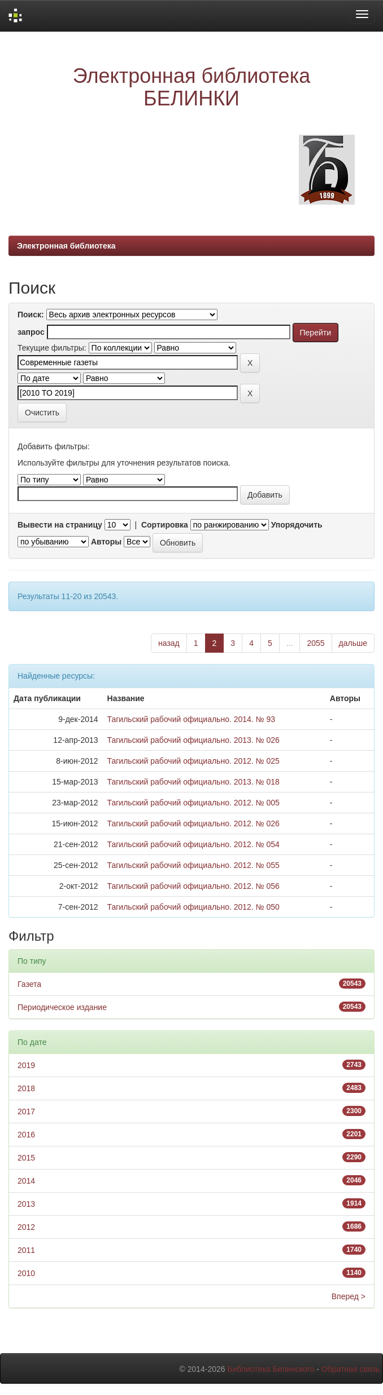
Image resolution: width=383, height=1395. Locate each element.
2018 (26, 1088)
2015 (26, 1157)
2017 (26, 1111)
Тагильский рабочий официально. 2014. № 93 (191, 719)
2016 (26, 1134)
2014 (26, 1180)
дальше (353, 643)
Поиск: (31, 314)
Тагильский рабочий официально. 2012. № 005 (193, 802)
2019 (26, 1065)
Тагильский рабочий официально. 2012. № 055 (193, 865)
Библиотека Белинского (270, 1369)
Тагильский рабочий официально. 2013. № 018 (193, 781)
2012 (26, 1227)
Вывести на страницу (60, 524)
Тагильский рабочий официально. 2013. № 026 (193, 740)
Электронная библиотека (66, 245)
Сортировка (164, 524)
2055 (315, 643)
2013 (26, 1203)
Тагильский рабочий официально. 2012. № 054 (193, 844)
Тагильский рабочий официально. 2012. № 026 (193, 823)
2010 (26, 1273)
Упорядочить (297, 524)
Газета (29, 984)
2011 (26, 1250)
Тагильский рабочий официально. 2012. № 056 (193, 886)
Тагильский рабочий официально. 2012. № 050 (193, 906)
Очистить (42, 412)
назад (169, 643)
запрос (31, 331)
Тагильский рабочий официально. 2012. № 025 (193, 760)
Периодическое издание (62, 1007)
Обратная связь (350, 1369)
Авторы (106, 541)
